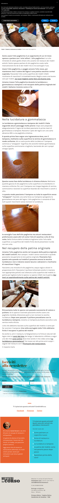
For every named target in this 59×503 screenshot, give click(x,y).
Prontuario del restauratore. (34, 344)
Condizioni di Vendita (38, 497)
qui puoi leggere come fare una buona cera (32, 79)
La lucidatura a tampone (43, 444)
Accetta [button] (54, 20)
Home (2, 49)
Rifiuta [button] (45, 20)
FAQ (49, 497)
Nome (4, 381)
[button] (20, 410)
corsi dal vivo (18, 336)
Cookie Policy (46, 495)
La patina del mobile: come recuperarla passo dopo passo (44, 449)
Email (32, 381)
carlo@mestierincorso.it (39, 482)
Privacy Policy (22, 391)
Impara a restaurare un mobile (13, 49)
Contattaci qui (36, 480)
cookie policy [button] (6, 10)
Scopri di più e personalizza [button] (10, 20)
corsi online (17, 339)
